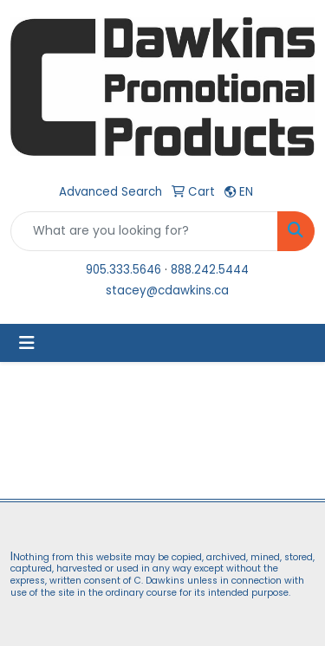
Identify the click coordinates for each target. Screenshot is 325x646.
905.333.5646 (123, 270)
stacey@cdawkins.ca (167, 290)
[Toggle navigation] (27, 343)
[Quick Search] (144, 231)
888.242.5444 (210, 270)
